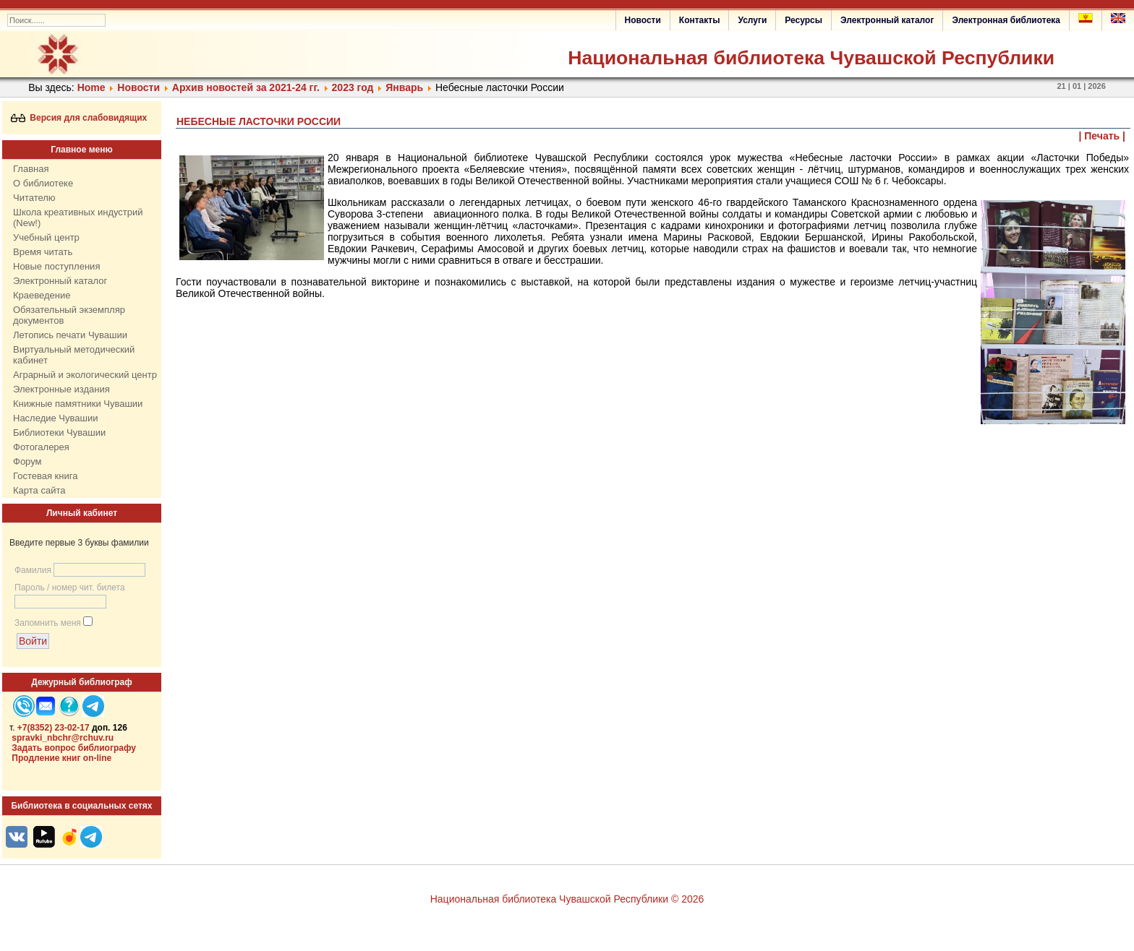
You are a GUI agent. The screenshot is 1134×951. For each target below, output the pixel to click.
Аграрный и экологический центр (85, 374)
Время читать (42, 251)
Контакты (699, 20)
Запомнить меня (47, 623)
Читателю (34, 197)
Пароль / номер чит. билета (69, 587)
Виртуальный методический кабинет (74, 355)
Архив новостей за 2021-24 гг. (246, 87)
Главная (30, 168)
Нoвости (138, 87)
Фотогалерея (41, 447)
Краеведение (41, 295)
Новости (643, 20)
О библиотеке (43, 183)
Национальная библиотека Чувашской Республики (811, 58)
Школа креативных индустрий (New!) (78, 217)
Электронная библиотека (1006, 20)
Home (91, 87)
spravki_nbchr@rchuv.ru (63, 738)
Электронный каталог (887, 20)
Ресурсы (803, 20)
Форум (27, 461)
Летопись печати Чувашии (70, 335)
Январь (404, 87)
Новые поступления (56, 266)
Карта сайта (39, 490)
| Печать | (1102, 136)
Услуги (752, 20)
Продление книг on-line (61, 758)
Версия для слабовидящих (79, 118)
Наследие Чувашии (55, 418)
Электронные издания (61, 389)
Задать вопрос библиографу (74, 748)
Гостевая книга (45, 475)
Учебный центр (46, 237)
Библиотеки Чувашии (59, 432)
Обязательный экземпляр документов (69, 315)
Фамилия (32, 570)
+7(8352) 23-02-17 (53, 728)
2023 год (353, 87)
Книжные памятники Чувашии (77, 403)
